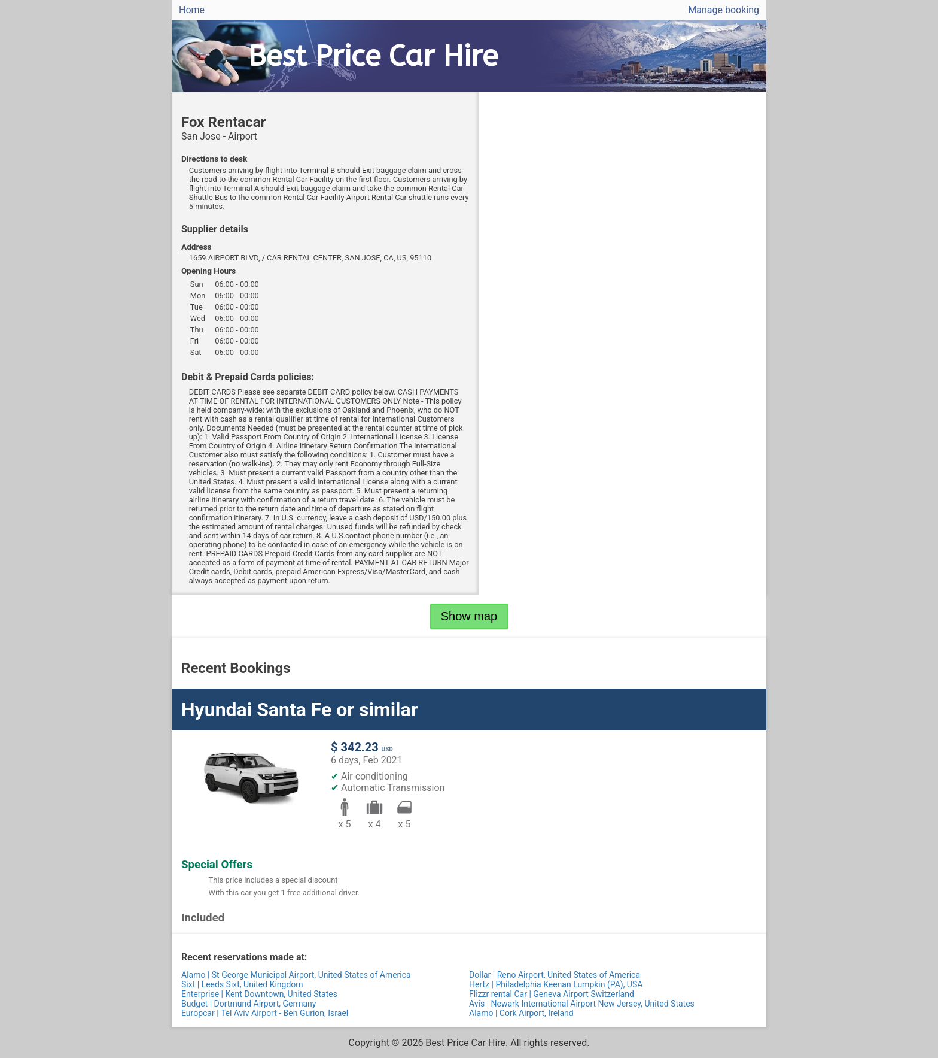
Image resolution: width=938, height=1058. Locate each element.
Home (192, 10)
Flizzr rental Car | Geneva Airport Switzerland (551, 994)
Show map (469, 616)
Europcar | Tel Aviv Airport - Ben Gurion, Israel (264, 1013)
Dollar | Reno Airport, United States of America (554, 975)
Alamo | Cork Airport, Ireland (521, 1013)
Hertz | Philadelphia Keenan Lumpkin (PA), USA (555, 984)
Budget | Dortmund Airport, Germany (248, 1003)
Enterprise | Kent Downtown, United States (259, 994)
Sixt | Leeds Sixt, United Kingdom (242, 984)
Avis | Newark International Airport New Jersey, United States (582, 1003)
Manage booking (723, 10)
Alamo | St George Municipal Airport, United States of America (296, 975)
